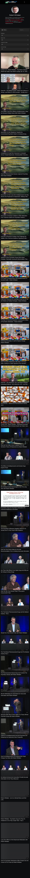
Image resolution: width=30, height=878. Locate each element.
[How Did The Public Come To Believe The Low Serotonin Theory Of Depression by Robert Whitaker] (15, 446)
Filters (4, 29)
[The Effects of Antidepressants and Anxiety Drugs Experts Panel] (15, 467)
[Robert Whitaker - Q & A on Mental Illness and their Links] (15, 799)
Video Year (3, 37)
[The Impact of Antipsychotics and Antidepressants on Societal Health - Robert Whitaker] (15, 279)
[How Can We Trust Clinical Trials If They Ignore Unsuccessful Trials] (15, 592)
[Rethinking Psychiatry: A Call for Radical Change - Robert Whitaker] (15, 341)
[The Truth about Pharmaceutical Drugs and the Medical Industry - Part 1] (15, 613)
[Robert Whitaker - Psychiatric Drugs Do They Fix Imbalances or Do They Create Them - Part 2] (15, 819)
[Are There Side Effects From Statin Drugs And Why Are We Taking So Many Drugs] (15, 571)
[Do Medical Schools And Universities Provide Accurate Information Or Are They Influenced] (15, 778)
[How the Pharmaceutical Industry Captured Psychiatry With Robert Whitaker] (15, 175)
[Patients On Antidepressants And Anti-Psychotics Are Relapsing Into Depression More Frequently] (15, 736)
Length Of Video (4, 42)
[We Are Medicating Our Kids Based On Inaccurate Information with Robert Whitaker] (15, 694)
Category (3, 33)
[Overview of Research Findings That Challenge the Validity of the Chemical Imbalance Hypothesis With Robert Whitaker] (15, 237)
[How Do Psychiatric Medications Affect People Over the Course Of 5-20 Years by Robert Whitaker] (15, 861)
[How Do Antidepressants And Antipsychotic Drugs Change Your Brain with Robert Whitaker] (15, 757)
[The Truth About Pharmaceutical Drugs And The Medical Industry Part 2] (15, 653)
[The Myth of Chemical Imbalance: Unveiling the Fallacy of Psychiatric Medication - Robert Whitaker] (15, 321)
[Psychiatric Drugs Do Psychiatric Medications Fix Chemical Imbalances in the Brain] (15, 508)
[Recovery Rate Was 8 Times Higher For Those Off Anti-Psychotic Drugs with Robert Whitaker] (15, 715)
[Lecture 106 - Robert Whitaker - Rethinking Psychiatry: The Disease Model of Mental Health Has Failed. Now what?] (15, 425)
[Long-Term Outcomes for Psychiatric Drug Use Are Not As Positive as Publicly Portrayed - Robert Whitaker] (15, 300)
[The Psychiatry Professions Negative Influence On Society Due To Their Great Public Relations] (15, 529)
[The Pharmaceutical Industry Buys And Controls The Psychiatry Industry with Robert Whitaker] (15, 673)
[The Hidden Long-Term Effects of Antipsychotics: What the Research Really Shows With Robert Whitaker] (15, 112)
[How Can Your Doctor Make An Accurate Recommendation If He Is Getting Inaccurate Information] (15, 550)
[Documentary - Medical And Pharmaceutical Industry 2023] (15, 404)
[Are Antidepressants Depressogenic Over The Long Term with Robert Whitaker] (15, 487)
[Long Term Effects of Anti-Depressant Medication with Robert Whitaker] (15, 840)
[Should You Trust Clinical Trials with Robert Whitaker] (15, 633)
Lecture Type (3, 46)
